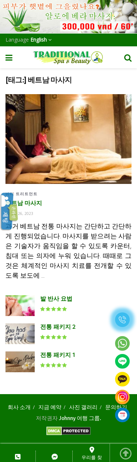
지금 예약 (49, 407)
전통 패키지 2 (57, 327)
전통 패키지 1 (57, 355)
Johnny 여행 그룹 (79, 418)
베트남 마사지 (23, 203)
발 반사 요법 (56, 299)
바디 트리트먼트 (21, 194)
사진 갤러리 (83, 407)
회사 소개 (19, 407)
